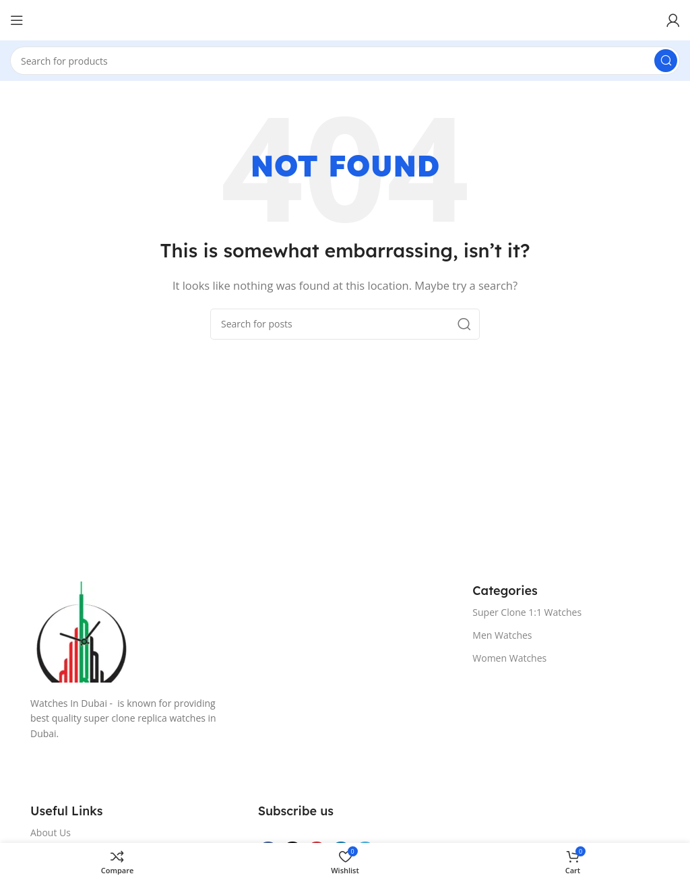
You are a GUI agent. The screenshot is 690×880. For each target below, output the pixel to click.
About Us (50, 832)
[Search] (345, 60)
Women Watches (509, 658)
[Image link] (237, 632)
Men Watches (502, 635)
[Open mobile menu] (16, 20)
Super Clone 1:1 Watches (527, 612)
